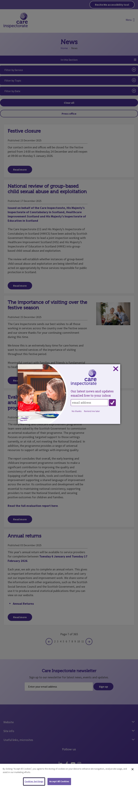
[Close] (132, 769)
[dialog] (69, 394)
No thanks (76, 411)
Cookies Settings (34, 781)
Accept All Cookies (59, 781)
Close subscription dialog (115, 368)
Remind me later (92, 411)
